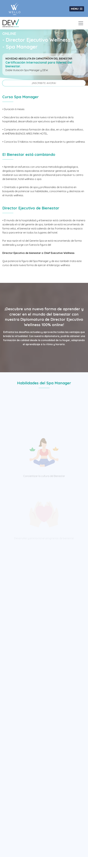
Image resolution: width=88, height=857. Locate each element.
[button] (76, 8)
